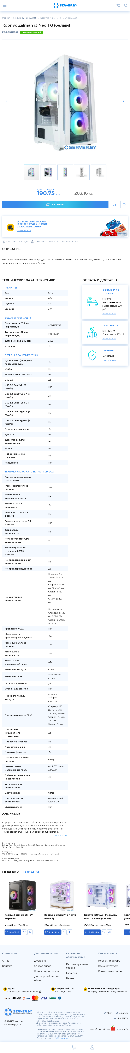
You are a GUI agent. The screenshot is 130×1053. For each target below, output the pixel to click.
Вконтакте (121, 1018)
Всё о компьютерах (110, 971)
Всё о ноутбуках (108, 966)
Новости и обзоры (109, 960)
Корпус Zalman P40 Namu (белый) (60, 916)
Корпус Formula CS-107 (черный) (19, 916)
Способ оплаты (43, 966)
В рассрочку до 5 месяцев (32, 224)
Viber (108, 1013)
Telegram (121, 1013)
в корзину (15, 932)
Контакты (8, 966)
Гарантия (72, 973)
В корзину (55, 204)
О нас (5, 960)
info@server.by (60, 1038)
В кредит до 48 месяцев (31, 221)
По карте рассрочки (29, 226)
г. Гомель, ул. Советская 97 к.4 (24, 991)
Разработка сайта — (100, 1029)
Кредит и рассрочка (46, 971)
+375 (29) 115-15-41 (97, 991)
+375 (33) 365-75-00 (117, 991)
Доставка (40, 960)
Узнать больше (24, 231)
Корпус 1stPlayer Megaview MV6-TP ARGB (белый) (100, 916)
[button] (122, 101)
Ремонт (70, 978)
